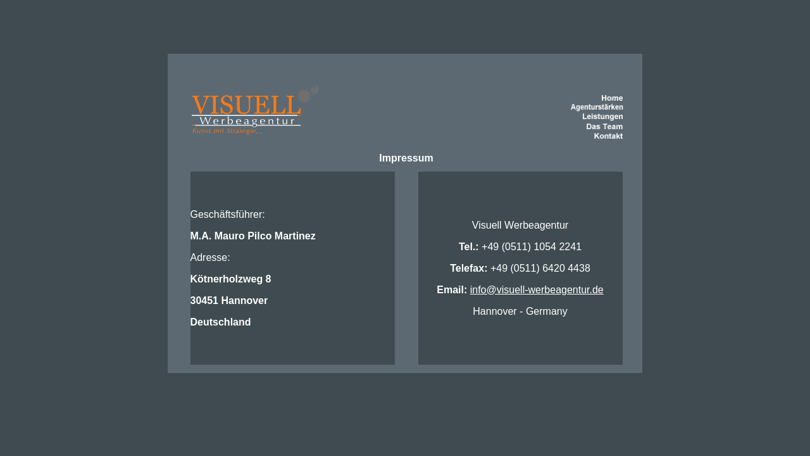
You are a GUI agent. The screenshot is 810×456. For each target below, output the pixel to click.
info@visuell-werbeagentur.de (537, 289)
